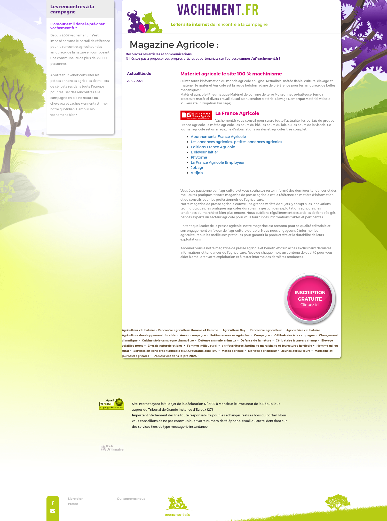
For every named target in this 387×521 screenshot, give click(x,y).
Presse (73, 504)
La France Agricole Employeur (218, 162)
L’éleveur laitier (204, 152)
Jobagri (197, 167)
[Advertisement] (194, 370)
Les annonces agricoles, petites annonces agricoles (236, 141)
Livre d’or (75, 498)
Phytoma (199, 157)
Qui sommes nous (131, 498)
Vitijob (197, 172)
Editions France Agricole (213, 147)
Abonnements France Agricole (218, 136)
